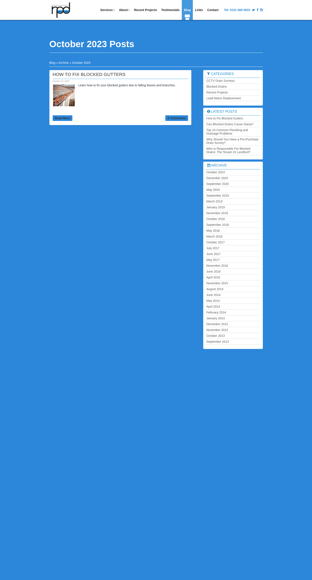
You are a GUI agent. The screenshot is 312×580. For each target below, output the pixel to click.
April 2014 (213, 306)
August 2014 (215, 289)
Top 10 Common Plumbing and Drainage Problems (227, 131)
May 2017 (213, 260)
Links (199, 10)
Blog (187, 10)
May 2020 (213, 189)
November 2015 (217, 283)
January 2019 (215, 207)
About (124, 10)
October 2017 (215, 242)
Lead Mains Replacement (223, 98)
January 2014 (215, 318)
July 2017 (212, 248)
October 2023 (215, 172)
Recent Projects (145, 10)
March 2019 (214, 201)
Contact (213, 10)
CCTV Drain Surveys (220, 80)
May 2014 (213, 300)
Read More (62, 118)
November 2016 (217, 265)
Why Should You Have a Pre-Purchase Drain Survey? (232, 141)
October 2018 (215, 219)
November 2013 (217, 330)
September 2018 (217, 225)
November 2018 (217, 213)
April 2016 (213, 277)
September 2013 (217, 341)
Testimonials (170, 10)
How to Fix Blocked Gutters (224, 118)
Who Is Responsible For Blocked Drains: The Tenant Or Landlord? (228, 150)
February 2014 (216, 312)
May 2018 (213, 230)
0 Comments (176, 118)
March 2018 (214, 236)
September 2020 (217, 184)
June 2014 (213, 295)
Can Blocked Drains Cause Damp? (230, 124)
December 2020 (217, 178)
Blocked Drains (216, 86)
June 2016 (213, 271)
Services (107, 10)
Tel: (237, 10)
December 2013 (217, 324)
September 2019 (217, 195)
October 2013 (215, 335)
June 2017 (213, 254)
